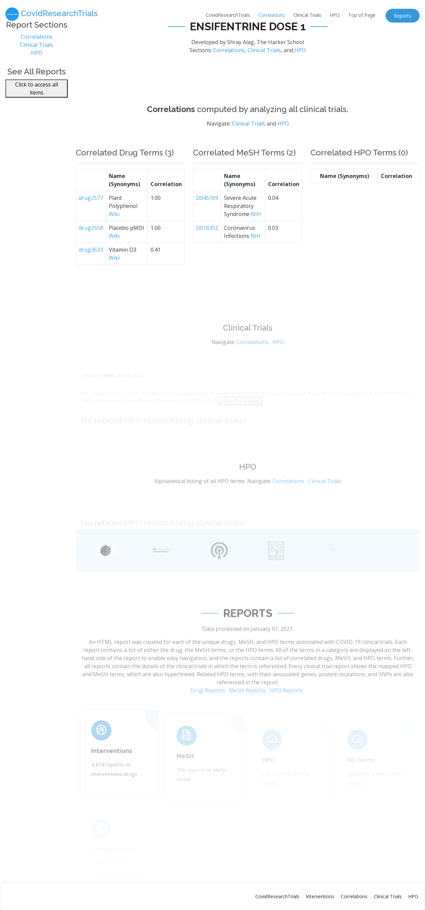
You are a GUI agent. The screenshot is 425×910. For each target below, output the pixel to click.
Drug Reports (207, 707)
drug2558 (91, 244)
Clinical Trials (307, 15)
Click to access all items (36, 92)
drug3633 (91, 266)
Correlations (271, 15)
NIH (256, 230)
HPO (335, 15)
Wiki (114, 230)
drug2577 (91, 214)
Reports (402, 15)
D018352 (207, 244)
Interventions (111, 763)
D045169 (207, 214)
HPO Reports (286, 707)
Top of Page (361, 15)
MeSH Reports (247, 707)
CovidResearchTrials (228, 15)
